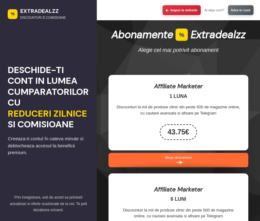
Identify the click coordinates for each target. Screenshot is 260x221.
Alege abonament (178, 160)
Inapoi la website (181, 10)
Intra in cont (240, 10)
